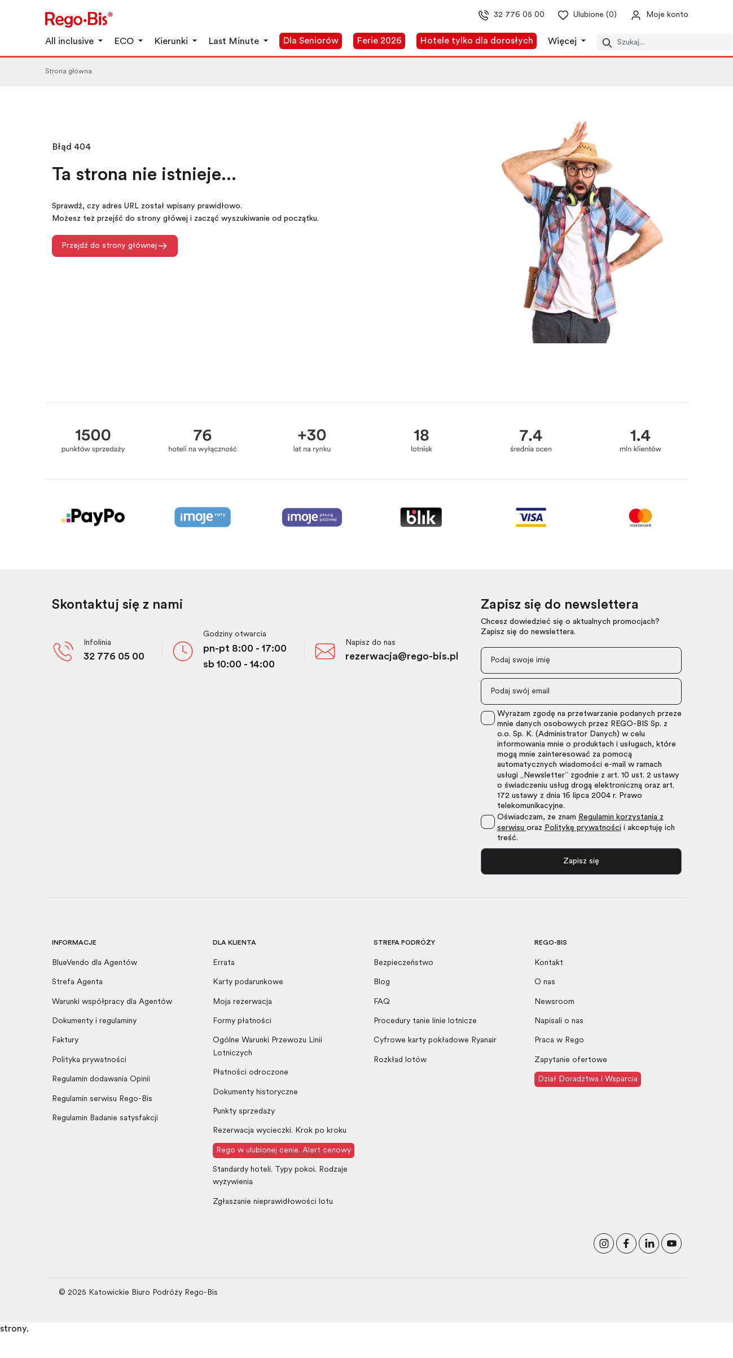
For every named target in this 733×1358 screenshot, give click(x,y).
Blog (382, 982)
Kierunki (172, 41)
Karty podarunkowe (248, 982)
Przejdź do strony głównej (115, 246)
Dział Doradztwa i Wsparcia (588, 1079)
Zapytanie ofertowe (570, 1060)
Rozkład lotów (400, 1060)
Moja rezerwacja (242, 1002)
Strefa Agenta (77, 982)
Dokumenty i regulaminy (94, 1021)
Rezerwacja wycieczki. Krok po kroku (279, 1130)
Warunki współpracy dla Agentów (112, 1002)
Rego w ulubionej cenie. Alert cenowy (283, 1150)
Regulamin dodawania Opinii (101, 1079)
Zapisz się (581, 861)
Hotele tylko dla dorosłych (476, 41)
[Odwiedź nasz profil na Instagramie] (604, 1242)
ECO (125, 41)
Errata (224, 963)
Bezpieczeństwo (403, 963)
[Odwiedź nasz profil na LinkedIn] (649, 1242)
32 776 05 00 (114, 657)
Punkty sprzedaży (244, 1111)
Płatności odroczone (250, 1072)
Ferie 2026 (379, 41)
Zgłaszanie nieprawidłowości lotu (273, 1202)
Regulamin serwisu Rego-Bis (102, 1099)
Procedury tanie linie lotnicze (425, 1021)
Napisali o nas (558, 1021)
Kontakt (548, 963)
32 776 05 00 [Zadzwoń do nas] (501, 15)
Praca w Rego (559, 1040)
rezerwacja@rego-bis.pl (401, 657)
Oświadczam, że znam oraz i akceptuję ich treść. (586, 827)
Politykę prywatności (583, 828)
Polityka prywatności (89, 1060)
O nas (544, 982)
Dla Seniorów (311, 41)
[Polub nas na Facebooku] (626, 1242)
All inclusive (70, 41)
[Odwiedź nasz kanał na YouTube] (671, 1242)
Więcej (563, 41)
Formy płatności (242, 1021)
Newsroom (554, 1002)
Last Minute (234, 41)
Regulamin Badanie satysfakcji (105, 1118)
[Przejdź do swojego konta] (650, 15)
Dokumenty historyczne (255, 1092)
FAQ (382, 1002)
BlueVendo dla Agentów (94, 963)
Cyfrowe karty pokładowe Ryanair (435, 1040)
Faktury (65, 1040)
